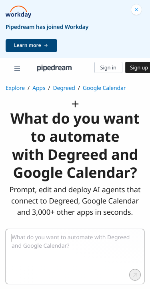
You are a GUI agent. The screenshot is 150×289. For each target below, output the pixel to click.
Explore (15, 88)
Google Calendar (104, 88)
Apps (38, 88)
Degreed (64, 88)
